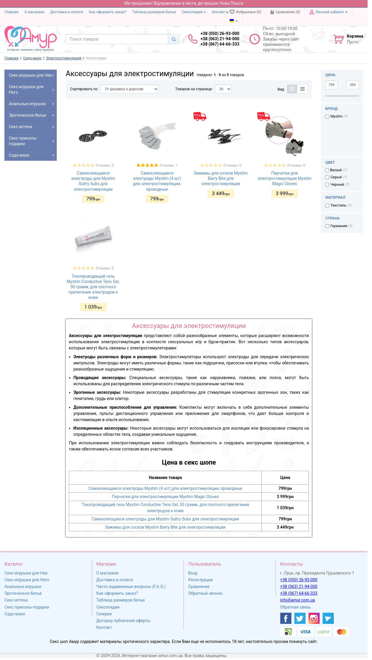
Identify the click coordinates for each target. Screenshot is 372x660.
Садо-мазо (14, 614)
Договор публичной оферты (123, 620)
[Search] (173, 39)
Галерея (104, 614)
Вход (192, 573)
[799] (331, 85)
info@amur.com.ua (297, 600)
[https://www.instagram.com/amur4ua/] (314, 618)
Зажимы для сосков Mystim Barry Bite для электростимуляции (221, 178)
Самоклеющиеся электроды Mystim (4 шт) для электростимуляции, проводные (165, 488)
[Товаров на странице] (223, 89)
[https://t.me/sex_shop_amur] (328, 618)
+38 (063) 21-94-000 (299, 586)
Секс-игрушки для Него (26, 579)
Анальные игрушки (22, 586)
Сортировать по (84, 89)
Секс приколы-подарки (26, 607)
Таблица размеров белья (154, 12)
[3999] (352, 85)
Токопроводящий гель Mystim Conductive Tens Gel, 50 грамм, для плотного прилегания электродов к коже (93, 287)
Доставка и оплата (66, 12)
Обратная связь (295, 607)
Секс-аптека (16, 600)
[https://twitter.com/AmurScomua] (300, 618)
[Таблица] (292, 89)
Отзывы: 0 (105, 165)
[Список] (302, 89)
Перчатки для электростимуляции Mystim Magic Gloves (284, 178)
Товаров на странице (193, 89)
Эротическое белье (23, 593)
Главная (11, 12)
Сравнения (198, 586)
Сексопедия (194, 12)
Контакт (104, 627)
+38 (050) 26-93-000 (299, 579)
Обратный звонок (205, 593)
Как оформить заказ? (107, 12)
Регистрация (200, 579)
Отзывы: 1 (169, 165)
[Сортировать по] (130, 89)
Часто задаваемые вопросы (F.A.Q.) (131, 586)
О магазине (34, 12)
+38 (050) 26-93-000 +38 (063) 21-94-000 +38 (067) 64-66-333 (220, 38)
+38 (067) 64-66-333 (299, 593)
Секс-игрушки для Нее (26, 573)
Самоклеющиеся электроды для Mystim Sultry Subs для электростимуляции (165, 519)
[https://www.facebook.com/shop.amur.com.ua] (285, 618)
